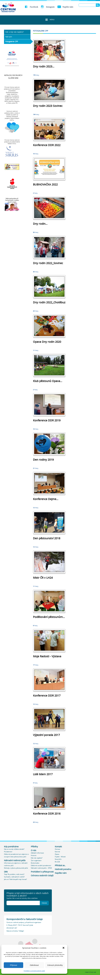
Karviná (57, 852)
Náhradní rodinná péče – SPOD (41, 868)
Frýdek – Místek (60, 857)
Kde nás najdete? (36, 858)
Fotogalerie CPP (11, 41)
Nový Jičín (58, 859)
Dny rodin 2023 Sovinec (47, 106)
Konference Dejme (45, 499)
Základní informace (37, 853)
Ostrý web (93, 972)
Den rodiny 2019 (43, 459)
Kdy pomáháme (11, 846)
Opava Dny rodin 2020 (47, 341)
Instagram (50, 7)
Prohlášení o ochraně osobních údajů (34, 971)
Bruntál (57, 862)
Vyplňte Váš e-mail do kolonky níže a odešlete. (22, 898)
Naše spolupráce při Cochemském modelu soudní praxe (12, 200)
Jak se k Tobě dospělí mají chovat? (15, 879)
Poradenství (8, 852)
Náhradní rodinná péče (14, 860)
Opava (57, 854)
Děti (6, 871)
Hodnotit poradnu (63, 869)
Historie (33, 855)
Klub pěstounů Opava (47, 381)
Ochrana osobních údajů (42, 875)
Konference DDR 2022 (46, 145)
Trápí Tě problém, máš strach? (14, 874)
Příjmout (13, 965)
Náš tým (8, 37)
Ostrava (57, 849)
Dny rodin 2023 (43, 66)
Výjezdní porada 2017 (46, 735)
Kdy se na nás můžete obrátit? (14, 849)
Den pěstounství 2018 (46, 538)
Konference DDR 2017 (46, 695)
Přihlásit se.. (60, 865)
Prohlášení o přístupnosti (42, 871)
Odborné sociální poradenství (41, 865)
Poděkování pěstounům (49, 617)
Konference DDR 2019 (46, 420)
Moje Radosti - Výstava (47, 656)
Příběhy (34, 846)
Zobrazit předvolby (55, 965)
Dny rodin (40, 223)
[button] (63, 948)
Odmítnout (34, 965)
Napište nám (67, 7)
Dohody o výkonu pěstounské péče (16, 868)
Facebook (34, 7)
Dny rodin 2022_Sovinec (48, 263)
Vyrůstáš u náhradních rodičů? (14, 877)
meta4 (86, 972)
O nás (33, 850)
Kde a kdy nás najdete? (14, 32)
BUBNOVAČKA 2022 (45, 184)
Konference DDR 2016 (46, 813)
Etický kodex (35, 863)
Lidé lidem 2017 (43, 774)
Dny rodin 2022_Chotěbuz (49, 302)
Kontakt (58, 846)
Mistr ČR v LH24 (43, 577)
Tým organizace (36, 860)
